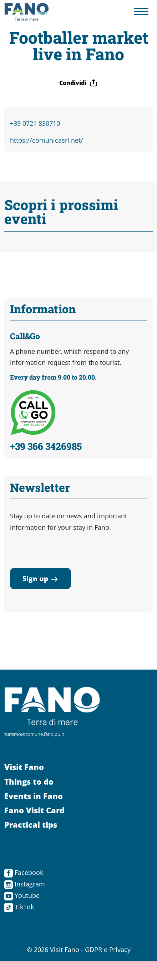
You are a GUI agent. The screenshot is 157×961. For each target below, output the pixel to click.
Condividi (78, 83)
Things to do (29, 781)
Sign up (40, 578)
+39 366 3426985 (46, 446)
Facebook (23, 872)
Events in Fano (33, 795)
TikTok (19, 907)
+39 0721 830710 (35, 123)
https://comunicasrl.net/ (46, 140)
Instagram (24, 884)
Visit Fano (24, 766)
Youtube (22, 895)
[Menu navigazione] (141, 12)
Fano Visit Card (34, 810)
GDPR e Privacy (108, 949)
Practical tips (30, 824)
